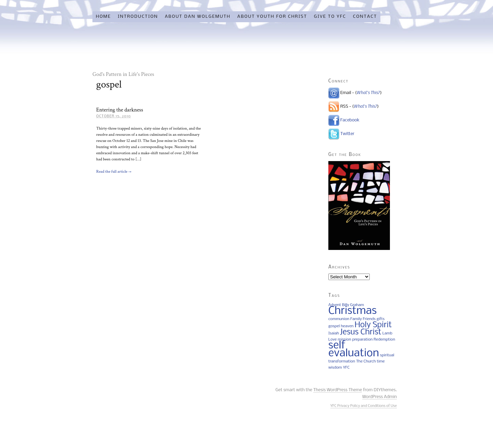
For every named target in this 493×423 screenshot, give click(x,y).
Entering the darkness (119, 110)
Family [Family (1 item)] (356, 319)
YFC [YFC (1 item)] (346, 368)
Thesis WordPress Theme (337, 390)
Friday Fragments (147, 46)
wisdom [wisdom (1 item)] (335, 368)
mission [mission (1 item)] (344, 340)
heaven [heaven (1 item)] (347, 326)
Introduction (138, 16)
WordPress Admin (379, 397)
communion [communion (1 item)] (338, 319)
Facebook (349, 120)
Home (103, 16)
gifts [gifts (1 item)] (380, 319)
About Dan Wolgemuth (197, 16)
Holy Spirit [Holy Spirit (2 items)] (373, 325)
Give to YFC (330, 16)
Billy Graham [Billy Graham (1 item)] (353, 305)
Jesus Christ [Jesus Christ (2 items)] (360, 332)
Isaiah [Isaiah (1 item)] (333, 333)
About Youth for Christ (272, 16)
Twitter (347, 134)
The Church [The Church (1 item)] (366, 361)
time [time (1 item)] (381, 361)
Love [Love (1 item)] (332, 340)
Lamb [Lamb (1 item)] (387, 333)
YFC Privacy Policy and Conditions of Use (363, 406)
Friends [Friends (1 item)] (369, 319)
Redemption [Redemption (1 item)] (384, 340)
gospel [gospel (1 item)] (334, 326)
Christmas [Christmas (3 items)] (352, 311)
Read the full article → (113, 171)
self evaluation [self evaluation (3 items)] (353, 349)
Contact (365, 16)
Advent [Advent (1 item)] (334, 305)
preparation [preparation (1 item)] (362, 340)
